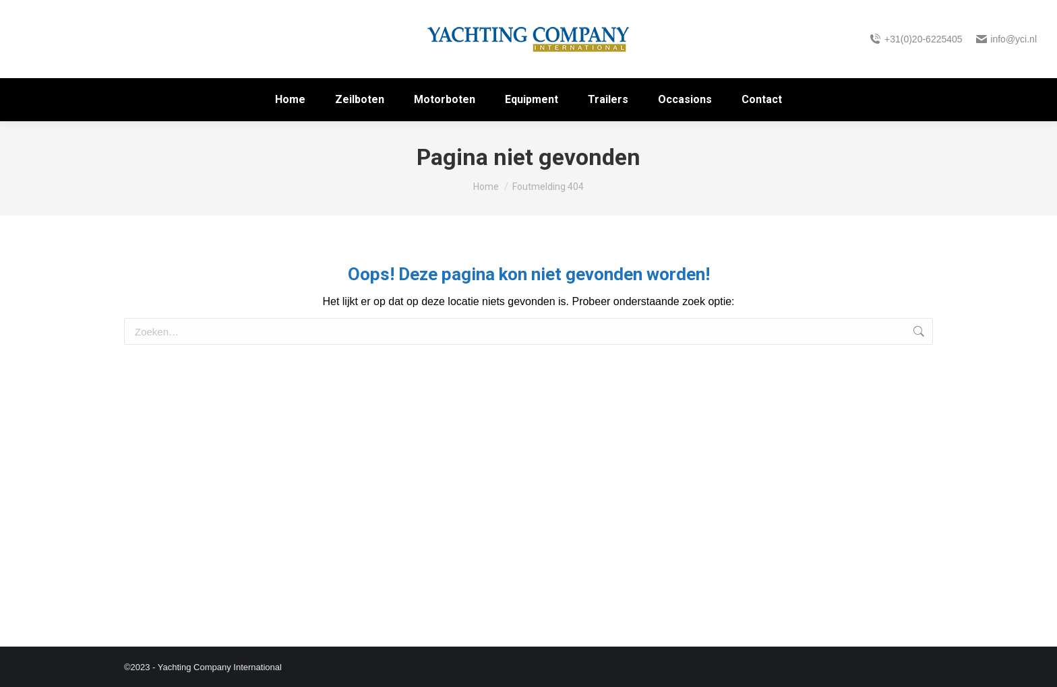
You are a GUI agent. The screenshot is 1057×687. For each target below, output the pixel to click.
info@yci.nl (1006, 39)
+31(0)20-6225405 (916, 39)
